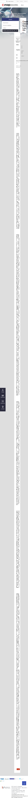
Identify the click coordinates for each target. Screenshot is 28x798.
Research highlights (7, 25)
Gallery (4, 28)
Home (18, 1)
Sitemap (21, 1)
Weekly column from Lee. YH (9, 30)
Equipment (3, 402)
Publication (3, 396)
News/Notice (5, 22)
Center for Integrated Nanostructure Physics (10, 5)
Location (2, 407)
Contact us (25, 1)
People (2, 391)
